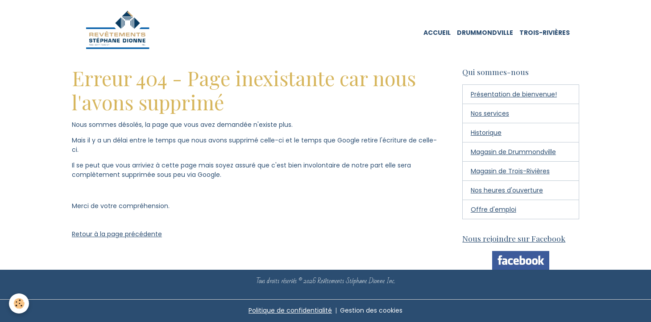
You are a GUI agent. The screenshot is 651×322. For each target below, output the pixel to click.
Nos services (490, 113)
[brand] (121, 33)
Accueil (437, 32)
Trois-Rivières (544, 32)
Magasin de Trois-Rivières (510, 171)
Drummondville (485, 32)
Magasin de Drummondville (513, 151)
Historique (486, 132)
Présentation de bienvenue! (514, 94)
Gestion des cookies (371, 310)
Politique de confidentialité (290, 310)
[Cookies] (19, 303)
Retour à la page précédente (117, 234)
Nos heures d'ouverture (507, 190)
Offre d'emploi (493, 209)
